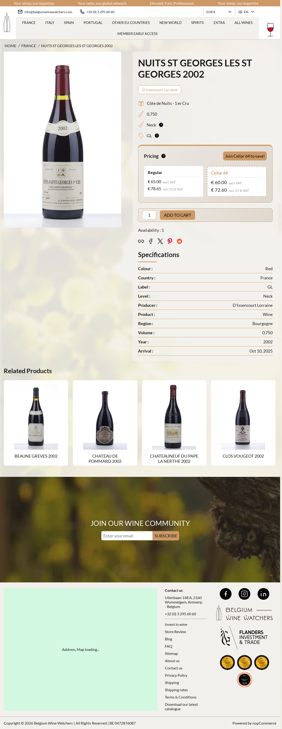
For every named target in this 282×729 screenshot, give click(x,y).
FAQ (168, 646)
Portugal (93, 22)
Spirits (197, 22)
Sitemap (171, 653)
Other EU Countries (131, 22)
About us (172, 660)
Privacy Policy (176, 675)
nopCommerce (264, 723)
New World (170, 22)
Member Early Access (137, 33)
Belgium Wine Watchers (53, 723)
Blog (168, 639)
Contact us (173, 668)
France (29, 22)
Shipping (172, 682)
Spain (69, 22)
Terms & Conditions (181, 697)
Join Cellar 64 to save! (245, 155)
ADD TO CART (177, 215)
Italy (49, 22)
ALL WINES (244, 22)
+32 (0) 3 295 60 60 (180, 613)
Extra (219, 22)
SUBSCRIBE (166, 535)
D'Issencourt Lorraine (159, 89)
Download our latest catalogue (181, 706)
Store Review (175, 631)
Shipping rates (176, 689)
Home (10, 45)
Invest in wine (176, 624)
